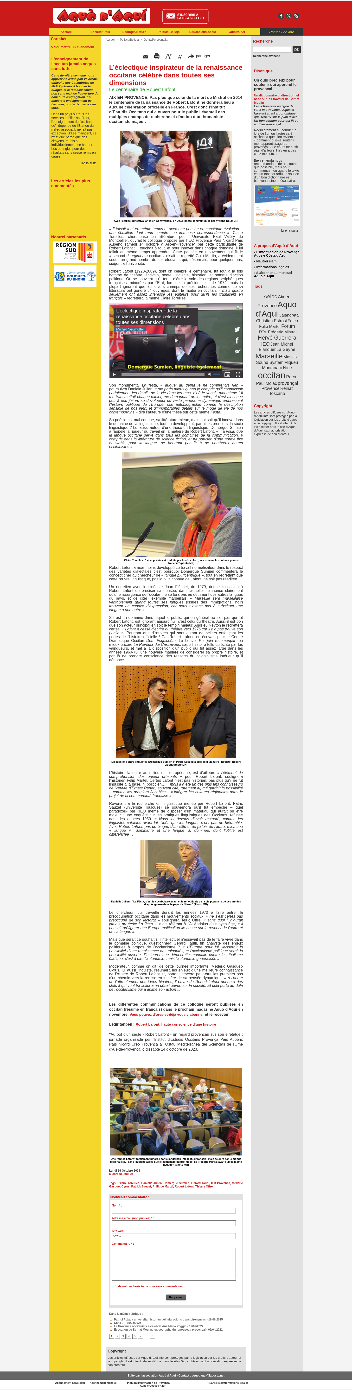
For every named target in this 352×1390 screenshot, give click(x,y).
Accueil (65, 32)
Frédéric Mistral (282, 332)
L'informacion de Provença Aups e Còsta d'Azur (277, 253)
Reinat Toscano (281, 391)
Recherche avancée (266, 56)
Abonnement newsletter (70, 1382)
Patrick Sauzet (141, 1186)
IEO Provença (220, 1183)
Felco (293, 320)
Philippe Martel (163, 1186)
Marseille (269, 356)
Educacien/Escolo (202, 32)
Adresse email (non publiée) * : (133, 1218)
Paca (291, 376)
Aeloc (270, 296)
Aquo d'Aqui (276, 309)
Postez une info (281, 32)
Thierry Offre (204, 1186)
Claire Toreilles (129, 1183)
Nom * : (117, 1205)
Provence (271, 388)
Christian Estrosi (271, 320)
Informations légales (271, 267)
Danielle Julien (151, 1183)
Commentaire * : (123, 1243)
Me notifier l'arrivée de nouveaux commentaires (150, 1286)
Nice (287, 367)
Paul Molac (266, 383)
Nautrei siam (265, 261)
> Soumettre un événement (72, 47)
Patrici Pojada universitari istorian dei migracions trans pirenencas (157, 1319)
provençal (288, 383)
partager (199, 56)
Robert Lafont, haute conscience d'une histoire (176, 1024)
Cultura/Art (237, 32)
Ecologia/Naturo (134, 32)
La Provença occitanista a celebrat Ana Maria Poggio (147, 1326)
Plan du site (154, 1382)
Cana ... (116, 1323)
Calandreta (289, 315)
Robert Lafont (184, 1186)
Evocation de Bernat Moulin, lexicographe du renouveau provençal (157, 1329)
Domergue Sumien (176, 1183)
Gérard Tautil (200, 1183)
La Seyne (285, 349)
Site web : (118, 1231)
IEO (265, 344)
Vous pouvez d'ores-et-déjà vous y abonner (167, 1014)
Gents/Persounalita (156, 39)
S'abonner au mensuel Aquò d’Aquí (273, 274)
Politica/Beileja (169, 32)
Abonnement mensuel (112, 1382)
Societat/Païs (100, 32)
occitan (271, 375)
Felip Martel (270, 326)
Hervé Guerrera (277, 338)
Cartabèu (59, 39)
